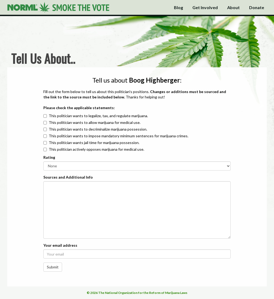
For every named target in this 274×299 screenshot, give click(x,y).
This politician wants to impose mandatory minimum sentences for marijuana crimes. (118, 136)
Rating (49, 157)
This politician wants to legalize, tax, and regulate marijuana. (98, 115)
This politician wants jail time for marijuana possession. (94, 142)
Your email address (60, 245)
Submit (53, 267)
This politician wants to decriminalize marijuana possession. (98, 129)
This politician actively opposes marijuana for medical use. (96, 149)
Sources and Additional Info (68, 177)
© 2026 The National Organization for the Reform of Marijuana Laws (137, 293)
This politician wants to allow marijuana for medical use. (94, 122)
